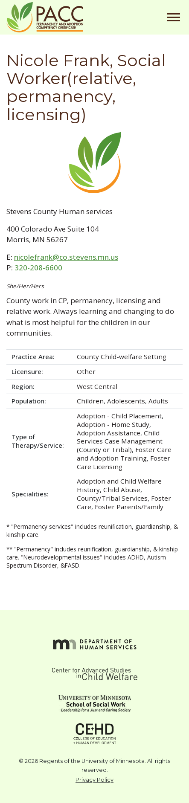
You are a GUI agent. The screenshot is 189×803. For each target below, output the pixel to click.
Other (86, 371)
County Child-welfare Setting (121, 356)
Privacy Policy (94, 780)
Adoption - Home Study (113, 424)
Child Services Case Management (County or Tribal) (120, 441)
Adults (158, 401)
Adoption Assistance (108, 433)
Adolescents (126, 401)
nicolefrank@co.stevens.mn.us (66, 257)
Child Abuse (121, 489)
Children (90, 401)
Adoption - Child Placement (119, 416)
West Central (97, 386)
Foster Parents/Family (129, 506)
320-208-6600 (38, 267)
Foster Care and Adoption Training (124, 453)
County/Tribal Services (112, 498)
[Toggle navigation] (174, 17)
